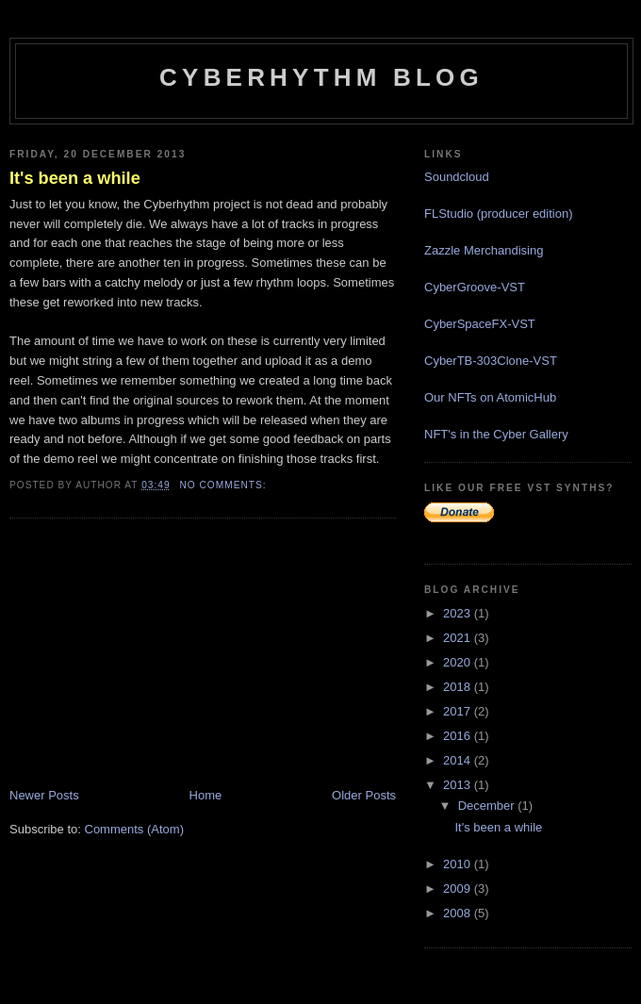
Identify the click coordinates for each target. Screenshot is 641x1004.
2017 (458, 711)
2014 (458, 760)
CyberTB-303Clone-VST (490, 361)
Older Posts (364, 795)
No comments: (224, 485)
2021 (458, 638)
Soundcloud (456, 177)
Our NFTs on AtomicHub (490, 397)
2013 (458, 785)
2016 (458, 736)
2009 (458, 888)
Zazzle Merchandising (483, 250)
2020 (458, 662)
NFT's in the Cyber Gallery (496, 434)
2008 (458, 913)
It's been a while (74, 178)
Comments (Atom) (134, 829)
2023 (458, 613)
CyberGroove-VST (474, 287)
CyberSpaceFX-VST (479, 324)
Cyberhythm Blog (321, 77)
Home (205, 795)
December (488, 805)
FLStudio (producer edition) (498, 213)
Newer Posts (44, 795)
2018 (458, 687)
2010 (458, 864)
